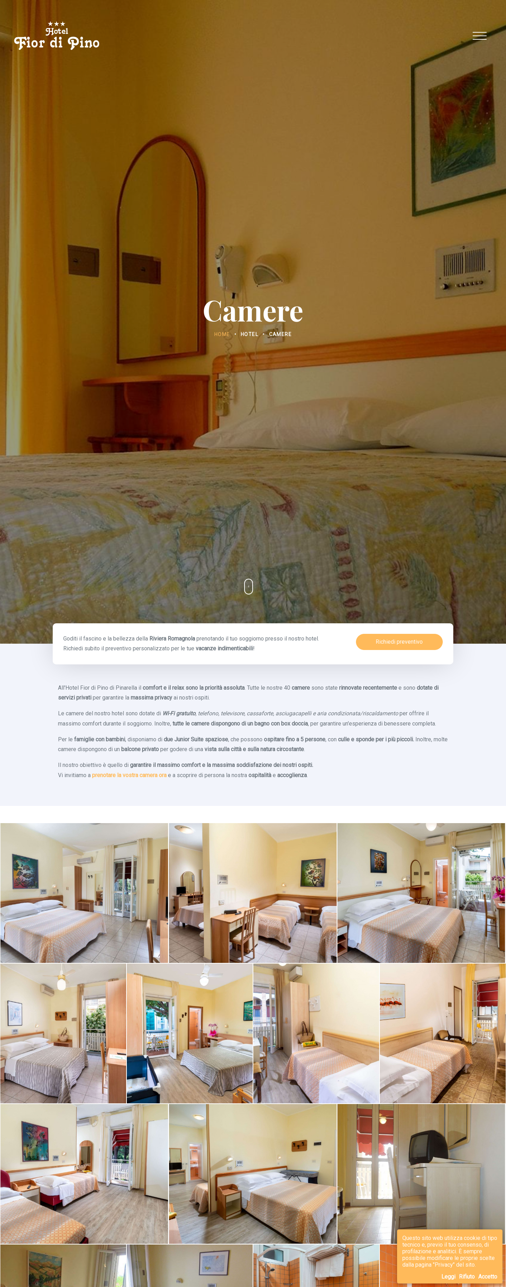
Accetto (487, 1276)
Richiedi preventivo (399, 641)
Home (222, 334)
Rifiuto (467, 1276)
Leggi (448, 1276)
